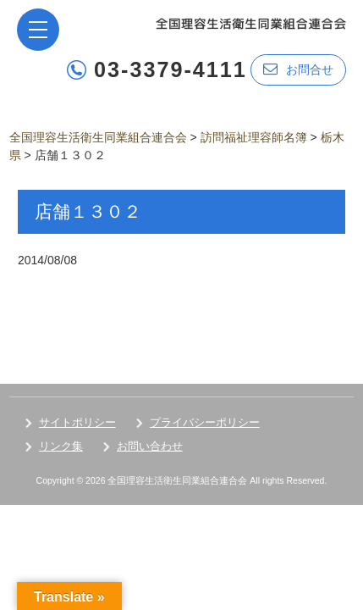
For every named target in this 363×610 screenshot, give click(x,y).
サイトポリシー (77, 422)
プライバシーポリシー (205, 422)
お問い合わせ (150, 446)
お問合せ (298, 69)
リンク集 (61, 446)
